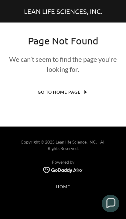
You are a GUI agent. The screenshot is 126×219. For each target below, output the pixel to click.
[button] (110, 203)
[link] (63, 12)
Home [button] (63, 186)
